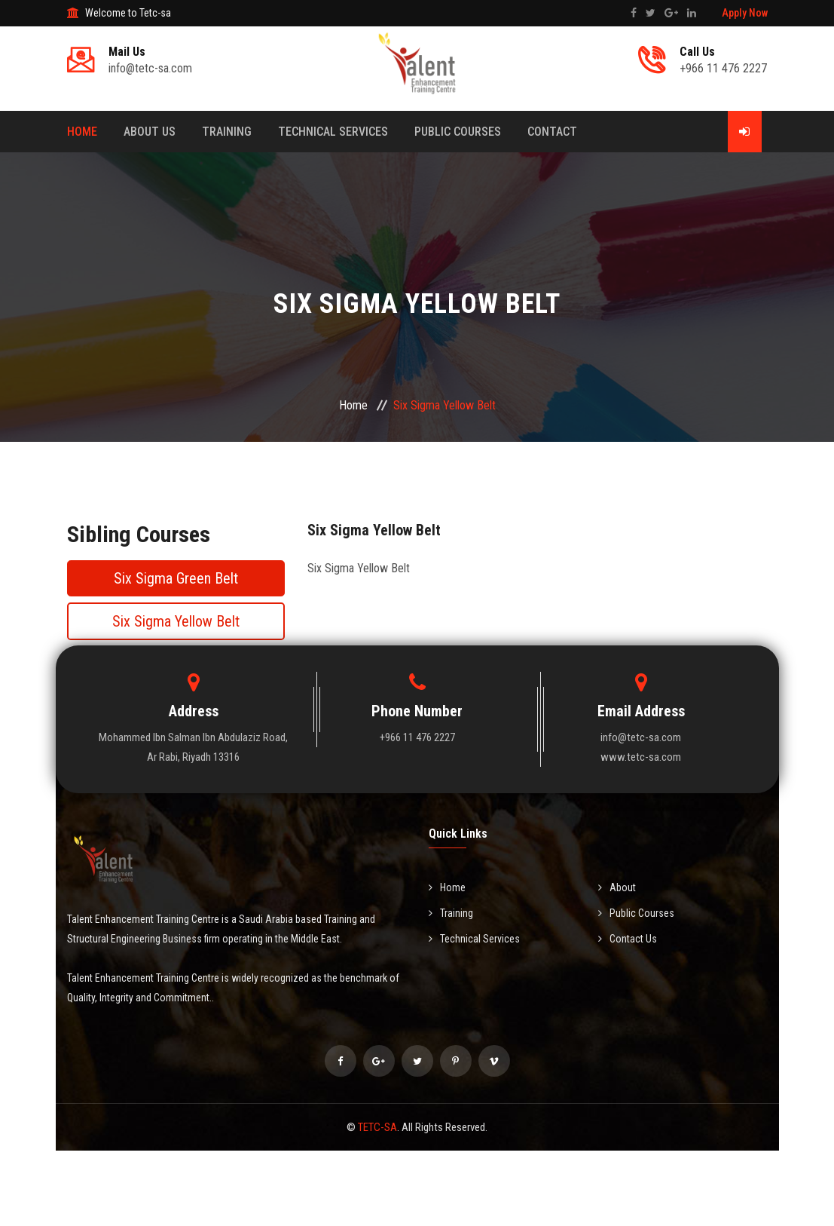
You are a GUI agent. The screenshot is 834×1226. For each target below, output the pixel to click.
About (617, 887)
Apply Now (745, 13)
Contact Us (627, 939)
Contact (552, 131)
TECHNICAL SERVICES (333, 131)
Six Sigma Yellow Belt (176, 621)
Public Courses (457, 131)
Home (82, 131)
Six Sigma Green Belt (176, 578)
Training (227, 131)
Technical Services (474, 939)
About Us (150, 131)
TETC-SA (377, 1127)
